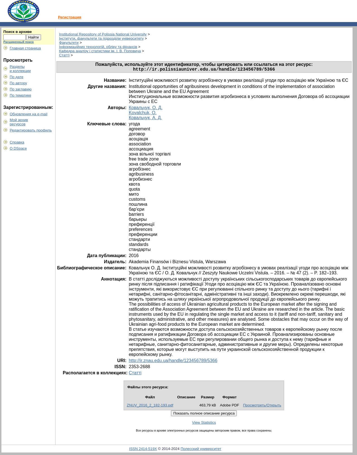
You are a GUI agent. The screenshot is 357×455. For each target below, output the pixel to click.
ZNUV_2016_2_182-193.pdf (150, 406)
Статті (64, 55)
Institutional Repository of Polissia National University (103, 34)
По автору (18, 83)
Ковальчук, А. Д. (145, 118)
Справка (17, 142)
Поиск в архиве (17, 32)
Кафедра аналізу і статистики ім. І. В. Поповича (100, 51)
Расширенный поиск (18, 42)
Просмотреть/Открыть (262, 406)
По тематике (20, 95)
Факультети (69, 42)
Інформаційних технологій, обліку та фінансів (98, 47)
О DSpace (18, 148)
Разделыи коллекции (20, 68)
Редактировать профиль (31, 130)
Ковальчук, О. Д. (146, 108)
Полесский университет (200, 450)
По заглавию (21, 89)
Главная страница (25, 48)
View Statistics (204, 424)
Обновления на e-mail (28, 114)
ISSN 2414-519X (143, 450)
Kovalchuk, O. (143, 113)
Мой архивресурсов (19, 122)
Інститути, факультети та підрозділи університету (101, 38)
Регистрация (69, 17)
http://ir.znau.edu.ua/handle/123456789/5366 (173, 361)
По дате (16, 77)
